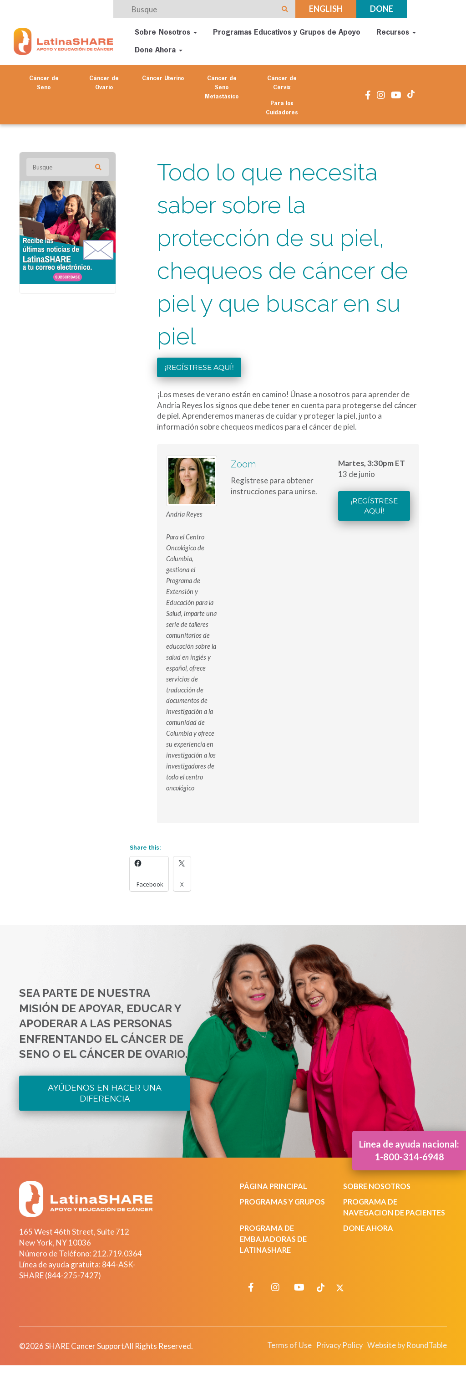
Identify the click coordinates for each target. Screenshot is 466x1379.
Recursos (396, 32)
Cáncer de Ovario (104, 81)
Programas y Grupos (284, 1200)
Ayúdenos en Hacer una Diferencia (105, 1091)
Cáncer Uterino (163, 76)
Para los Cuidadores (282, 106)
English (326, 9)
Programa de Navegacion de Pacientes (375, 1211)
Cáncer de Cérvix (282, 81)
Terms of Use (280, 1355)
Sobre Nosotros (166, 32)
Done (381, 9)
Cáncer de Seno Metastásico (221, 85)
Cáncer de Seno (44, 81)
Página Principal (275, 1185)
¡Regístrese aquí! (199, 365)
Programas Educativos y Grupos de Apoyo (286, 32)
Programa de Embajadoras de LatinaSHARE (274, 1249)
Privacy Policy (332, 1355)
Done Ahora (158, 49)
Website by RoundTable (404, 1355)
